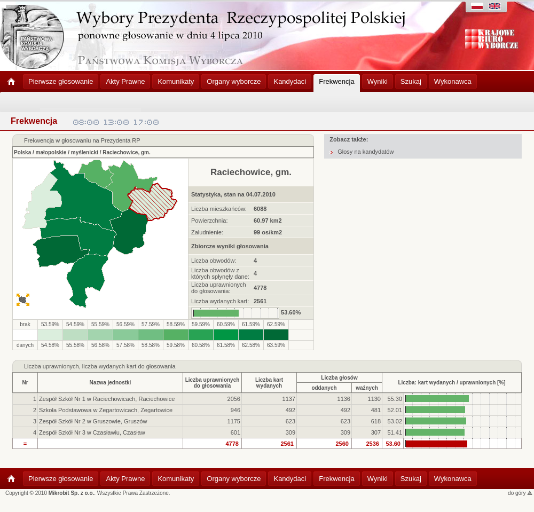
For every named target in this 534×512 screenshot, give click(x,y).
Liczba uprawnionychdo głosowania (212, 383)
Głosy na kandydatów (365, 151)
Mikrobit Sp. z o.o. (72, 493)
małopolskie (51, 152)
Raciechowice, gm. (126, 152)
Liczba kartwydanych (269, 383)
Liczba (32, 366)
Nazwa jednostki (110, 382)
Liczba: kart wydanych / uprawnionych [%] (451, 382)
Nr (25, 382)
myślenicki (84, 152)
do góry (520, 493)
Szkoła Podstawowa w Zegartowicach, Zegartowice (105, 410)
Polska (22, 152)
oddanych (323, 388)
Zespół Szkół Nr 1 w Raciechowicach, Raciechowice (107, 399)
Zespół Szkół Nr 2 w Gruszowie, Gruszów (93, 421)
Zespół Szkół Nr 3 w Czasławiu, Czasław (92, 432)
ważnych (367, 388)
